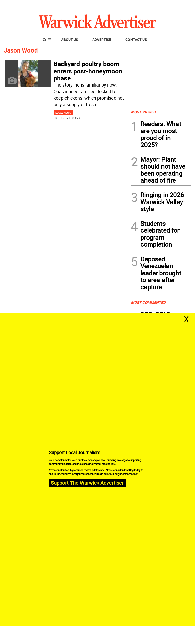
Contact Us (136, 39)
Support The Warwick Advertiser (87, 482)
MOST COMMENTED (148, 302)
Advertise (101, 39)
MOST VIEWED (143, 111)
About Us (69, 39)
